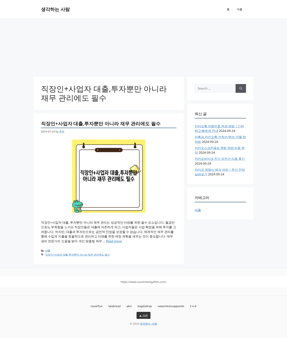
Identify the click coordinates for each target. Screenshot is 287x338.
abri (129, 306)
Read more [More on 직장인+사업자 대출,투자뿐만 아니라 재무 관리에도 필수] (114, 241)
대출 (239, 9)
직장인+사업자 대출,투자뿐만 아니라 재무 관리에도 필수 (101, 123)
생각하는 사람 (55, 9)
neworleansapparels (171, 306)
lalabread (114, 306)
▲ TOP (143, 315)
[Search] (241, 88)
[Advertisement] (143, 45)
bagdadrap (144, 306)
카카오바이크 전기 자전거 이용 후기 (220, 159)
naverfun (96, 306)
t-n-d (193, 306)
